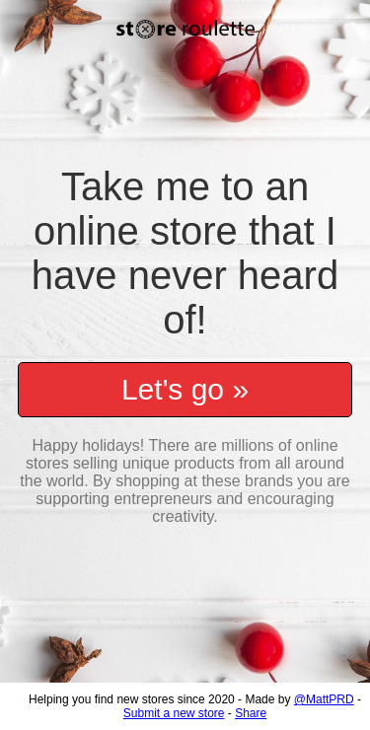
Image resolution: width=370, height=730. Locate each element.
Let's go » (185, 379)
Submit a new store (174, 713)
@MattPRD (324, 699)
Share (250, 713)
